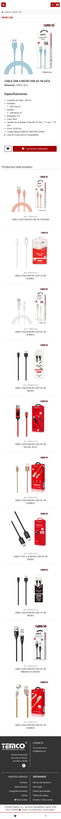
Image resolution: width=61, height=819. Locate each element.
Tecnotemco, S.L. (14, 807)
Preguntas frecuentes (18, 791)
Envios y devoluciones (42, 782)
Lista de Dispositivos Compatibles (22, 135)
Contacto (23, 782)
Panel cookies (20, 800)
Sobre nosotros (21, 787)
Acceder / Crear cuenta (42, 800)
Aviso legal (37, 787)
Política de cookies (40, 795)
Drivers (24, 795)
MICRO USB (17, 12)
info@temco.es (39, 751)
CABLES (8, 12)
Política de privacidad (41, 791)
